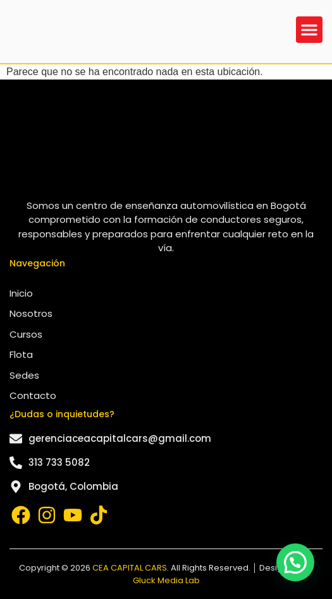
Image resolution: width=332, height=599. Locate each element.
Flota (21, 354)
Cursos (25, 334)
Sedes (24, 375)
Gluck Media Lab (166, 580)
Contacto (32, 395)
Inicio (21, 293)
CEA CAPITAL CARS (129, 568)
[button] (309, 29)
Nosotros (30, 313)
